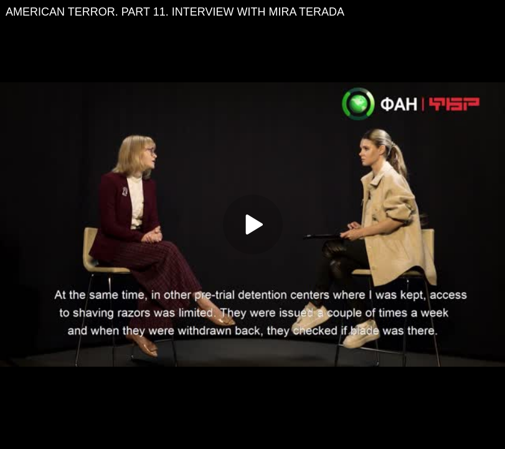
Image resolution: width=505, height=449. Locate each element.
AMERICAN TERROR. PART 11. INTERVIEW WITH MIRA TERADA (175, 12)
